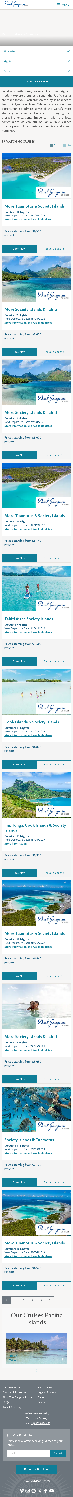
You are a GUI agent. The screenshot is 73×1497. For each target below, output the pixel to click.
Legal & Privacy (46, 1392)
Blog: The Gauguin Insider (18, 1397)
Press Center (45, 1387)
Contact (42, 1402)
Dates (6, 71)
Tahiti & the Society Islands (28, 619)
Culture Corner (12, 1387)
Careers (42, 1397)
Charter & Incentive (14, 1392)
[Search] (36, 81)
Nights (7, 61)
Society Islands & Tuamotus (29, 1140)
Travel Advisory (12, 1407)
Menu (63, 4)
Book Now (19, 248)
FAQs (6, 1402)
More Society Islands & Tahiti (30, 309)
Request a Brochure (36, 1469)
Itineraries (9, 51)
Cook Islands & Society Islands (31, 722)
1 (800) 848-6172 (40, 1423)
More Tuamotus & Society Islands (34, 206)
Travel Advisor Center (36, 1481)
